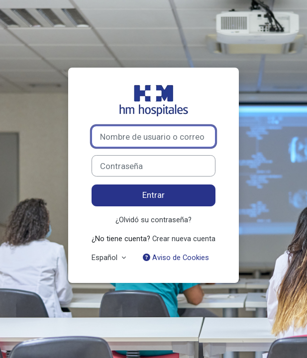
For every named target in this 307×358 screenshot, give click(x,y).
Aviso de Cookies (176, 257)
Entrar (153, 195)
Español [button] (105, 257)
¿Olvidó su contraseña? (153, 219)
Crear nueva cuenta (183, 238)
